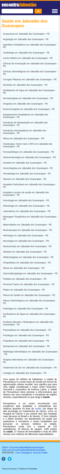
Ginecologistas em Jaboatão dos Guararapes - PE (28, 168)
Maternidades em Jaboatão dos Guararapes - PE (27, 224)
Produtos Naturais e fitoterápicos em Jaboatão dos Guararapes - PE (28, 323)
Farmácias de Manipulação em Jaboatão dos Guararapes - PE (25, 123)
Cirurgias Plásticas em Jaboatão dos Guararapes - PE (30, 79)
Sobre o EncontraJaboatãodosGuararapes (23, 447)
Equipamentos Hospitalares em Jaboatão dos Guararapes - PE (25, 115)
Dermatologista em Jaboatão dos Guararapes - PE (28, 98)
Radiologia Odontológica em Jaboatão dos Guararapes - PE (30, 352)
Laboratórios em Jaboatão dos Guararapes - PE (27, 211)
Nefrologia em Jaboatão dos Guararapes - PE (25, 235)
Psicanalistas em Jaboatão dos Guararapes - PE (27, 330)
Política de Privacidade (28, 469)
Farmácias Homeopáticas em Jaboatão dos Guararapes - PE (24, 131)
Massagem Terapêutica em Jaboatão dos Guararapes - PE (30, 217)
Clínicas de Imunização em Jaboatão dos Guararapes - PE (30, 64)
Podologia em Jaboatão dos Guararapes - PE (25, 308)
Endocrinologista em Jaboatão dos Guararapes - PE (29, 109)
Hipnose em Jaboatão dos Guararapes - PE (24, 179)
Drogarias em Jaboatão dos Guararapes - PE (25, 103)
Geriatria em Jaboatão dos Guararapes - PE (25, 162)
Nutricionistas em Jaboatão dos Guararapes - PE (27, 246)
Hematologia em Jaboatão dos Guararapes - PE (27, 173)
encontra (19, 5)
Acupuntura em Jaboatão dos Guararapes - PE (26, 34)
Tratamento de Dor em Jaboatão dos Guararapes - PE (30, 367)
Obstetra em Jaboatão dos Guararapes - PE (25, 251)
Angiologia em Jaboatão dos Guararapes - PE (26, 39)
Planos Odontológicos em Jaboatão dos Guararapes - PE (29, 301)
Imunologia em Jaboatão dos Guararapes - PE (26, 200)
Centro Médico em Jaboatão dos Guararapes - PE (28, 58)
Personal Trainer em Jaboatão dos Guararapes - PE (29, 284)
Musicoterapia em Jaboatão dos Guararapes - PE (27, 230)
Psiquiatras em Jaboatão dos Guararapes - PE (26, 341)
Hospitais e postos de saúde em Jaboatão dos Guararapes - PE (26, 193)
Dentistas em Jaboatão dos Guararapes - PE (25, 85)
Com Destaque (23, 452)
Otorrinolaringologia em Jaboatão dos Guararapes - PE (30, 273)
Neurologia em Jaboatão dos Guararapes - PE (26, 241)
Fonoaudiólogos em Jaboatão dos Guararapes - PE (28, 152)
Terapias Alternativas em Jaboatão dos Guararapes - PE (29, 360)
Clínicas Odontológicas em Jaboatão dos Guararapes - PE (30, 72)
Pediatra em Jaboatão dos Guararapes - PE (24, 279)
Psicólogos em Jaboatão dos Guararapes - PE (26, 335)
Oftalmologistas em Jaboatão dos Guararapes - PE (28, 257)
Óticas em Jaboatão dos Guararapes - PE (23, 268)
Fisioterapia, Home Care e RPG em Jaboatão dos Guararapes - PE (27, 145)
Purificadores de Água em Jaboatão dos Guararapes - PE (29, 315)
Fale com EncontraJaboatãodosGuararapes (23, 450)
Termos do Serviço (9, 469)
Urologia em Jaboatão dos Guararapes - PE (24, 373)
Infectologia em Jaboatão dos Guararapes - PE (26, 206)
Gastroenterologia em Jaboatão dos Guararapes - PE (29, 157)
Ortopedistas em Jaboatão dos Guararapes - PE (27, 262)
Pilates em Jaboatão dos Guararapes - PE (24, 289)
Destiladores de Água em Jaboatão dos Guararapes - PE (29, 91)
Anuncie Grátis (40, 452)
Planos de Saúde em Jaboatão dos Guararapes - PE (29, 295)
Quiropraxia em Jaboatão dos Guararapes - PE (26, 346)
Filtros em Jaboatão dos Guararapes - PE (23, 138)
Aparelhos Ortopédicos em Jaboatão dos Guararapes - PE (30, 46)
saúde (38, 408)
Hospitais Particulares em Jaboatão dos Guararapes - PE (29, 185)
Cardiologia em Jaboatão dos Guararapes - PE (26, 52)
